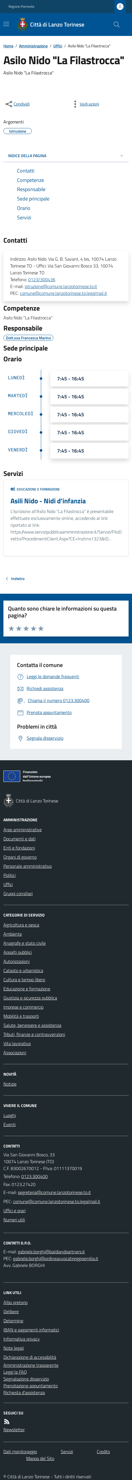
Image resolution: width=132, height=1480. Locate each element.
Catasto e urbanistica (23, 970)
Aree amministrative (22, 829)
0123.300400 (34, 1176)
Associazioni (14, 1052)
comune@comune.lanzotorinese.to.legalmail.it (63, 293)
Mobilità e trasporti (21, 1016)
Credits (103, 1451)
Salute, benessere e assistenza (32, 1025)
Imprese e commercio (23, 1006)
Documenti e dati (19, 838)
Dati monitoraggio (20, 1451)
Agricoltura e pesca (21, 924)
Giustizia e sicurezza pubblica (30, 997)
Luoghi (9, 1115)
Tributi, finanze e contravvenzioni (34, 1034)
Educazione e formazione (35, 489)
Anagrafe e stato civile (24, 943)
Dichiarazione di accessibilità (29, 1357)
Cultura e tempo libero (24, 979)
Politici (9, 875)
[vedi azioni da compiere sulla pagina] (85, 104)
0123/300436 (41, 279)
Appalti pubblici (17, 952)
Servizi (67, 1451)
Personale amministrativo (27, 866)
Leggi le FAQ (15, 1372)
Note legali (13, 1348)
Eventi (9, 1124)
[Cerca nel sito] (114, 24)
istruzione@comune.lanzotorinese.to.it (61, 286)
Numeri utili (14, 1219)
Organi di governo (20, 856)
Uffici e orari (14, 1210)
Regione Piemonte (21, 6)
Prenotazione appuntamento (30, 1385)
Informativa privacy (21, 1338)
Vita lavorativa (17, 1043)
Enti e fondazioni (19, 847)
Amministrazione (33, 46)
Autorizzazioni (16, 961)
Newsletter (14, 1429)
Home (8, 46)
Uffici (57, 46)
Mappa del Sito (40, 1458)
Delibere (11, 1311)
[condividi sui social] (17, 104)
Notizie (9, 1083)
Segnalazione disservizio (26, 1378)
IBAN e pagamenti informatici (31, 1329)
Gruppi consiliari (18, 893)
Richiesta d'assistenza (24, 1392)
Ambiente (12, 933)
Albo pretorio (15, 1302)
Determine (13, 1320)
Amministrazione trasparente (30, 1365)
